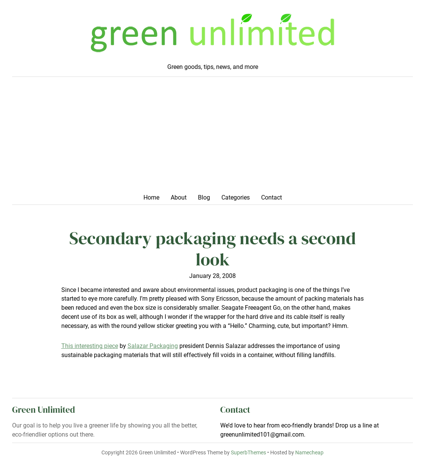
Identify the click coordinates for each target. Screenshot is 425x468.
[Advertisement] (212, 137)
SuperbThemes (248, 452)
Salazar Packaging (153, 345)
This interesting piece (89, 345)
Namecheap (309, 452)
